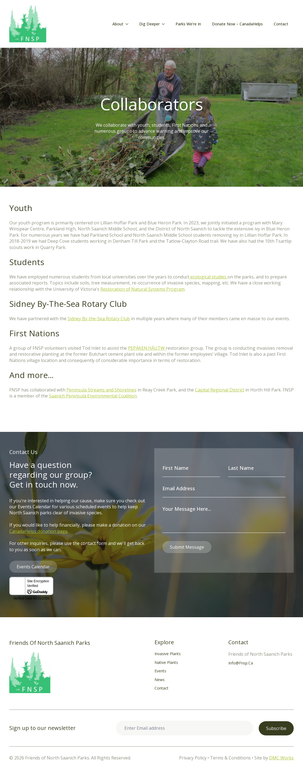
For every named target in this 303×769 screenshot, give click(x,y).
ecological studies (208, 277)
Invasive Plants (168, 653)
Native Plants (166, 662)
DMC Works (281, 758)
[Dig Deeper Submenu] (165, 24)
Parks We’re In (188, 23)
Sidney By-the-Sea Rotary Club (99, 319)
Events (160, 670)
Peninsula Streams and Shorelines (101, 390)
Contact (281, 23)
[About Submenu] (128, 24)
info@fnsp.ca (240, 663)
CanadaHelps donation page (38, 531)
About (117, 23)
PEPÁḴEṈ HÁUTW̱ (147, 348)
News (160, 679)
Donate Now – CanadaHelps (237, 23)
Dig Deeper (149, 23)
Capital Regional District (219, 390)
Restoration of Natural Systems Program (142, 289)
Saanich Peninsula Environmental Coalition (93, 396)
